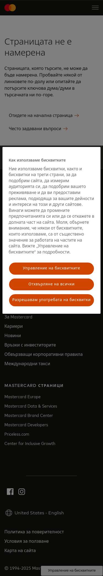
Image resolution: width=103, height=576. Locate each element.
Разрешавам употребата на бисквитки (51, 300)
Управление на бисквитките (51, 268)
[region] (51, 230)
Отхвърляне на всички (51, 284)
